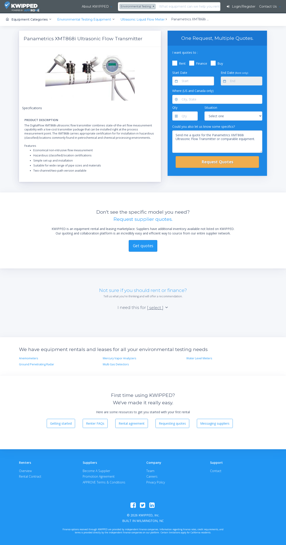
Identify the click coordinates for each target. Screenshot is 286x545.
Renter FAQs (95, 423)
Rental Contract (30, 476)
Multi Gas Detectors (116, 364)
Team (150, 470)
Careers (152, 476)
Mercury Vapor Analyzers (119, 358)
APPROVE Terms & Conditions (104, 482)
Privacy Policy (155, 482)
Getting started (61, 423)
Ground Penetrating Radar (36, 364)
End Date (234, 72)
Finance (201, 63)
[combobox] (112, 6)
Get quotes (143, 245)
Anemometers (28, 358)
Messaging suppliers (214, 423)
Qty (174, 107)
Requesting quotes (172, 423)
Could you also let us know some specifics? (203, 126)
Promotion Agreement (99, 476)
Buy (220, 63)
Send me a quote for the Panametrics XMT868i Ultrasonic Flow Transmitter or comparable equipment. (217, 141)
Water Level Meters (199, 358)
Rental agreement (132, 423)
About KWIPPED (68, 6)
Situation (210, 107)
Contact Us (268, 6)
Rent (182, 63)
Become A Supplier (96, 470)
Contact (215, 470)
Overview (25, 470)
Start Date (179, 72)
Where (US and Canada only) (193, 90)
